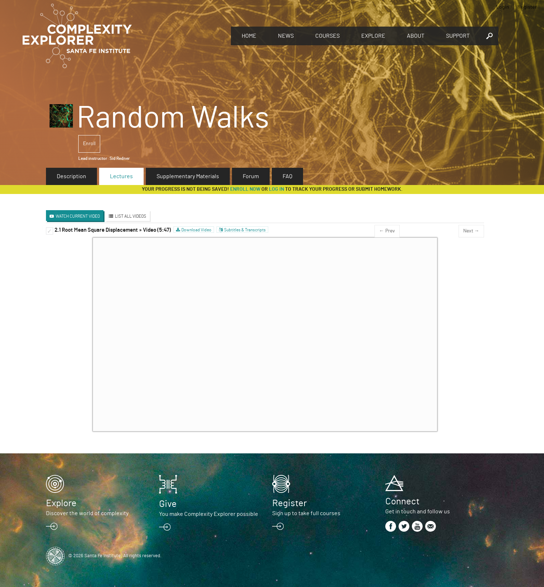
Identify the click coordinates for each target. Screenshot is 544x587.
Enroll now (245, 189)
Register (527, 7)
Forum (251, 176)
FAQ (287, 176)
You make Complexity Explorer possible (208, 514)
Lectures (121, 176)
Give (168, 504)
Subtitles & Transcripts (245, 230)
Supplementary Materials (188, 176)
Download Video (196, 230)
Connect (402, 501)
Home (249, 36)
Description (71, 176)
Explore (373, 36)
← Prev (387, 231)
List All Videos (130, 216)
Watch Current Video (78, 216)
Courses (327, 36)
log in (276, 189)
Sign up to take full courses (306, 513)
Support (458, 36)
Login (502, 7)
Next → (471, 231)
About (415, 36)
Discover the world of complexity (87, 513)
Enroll (89, 143)
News (286, 36)
